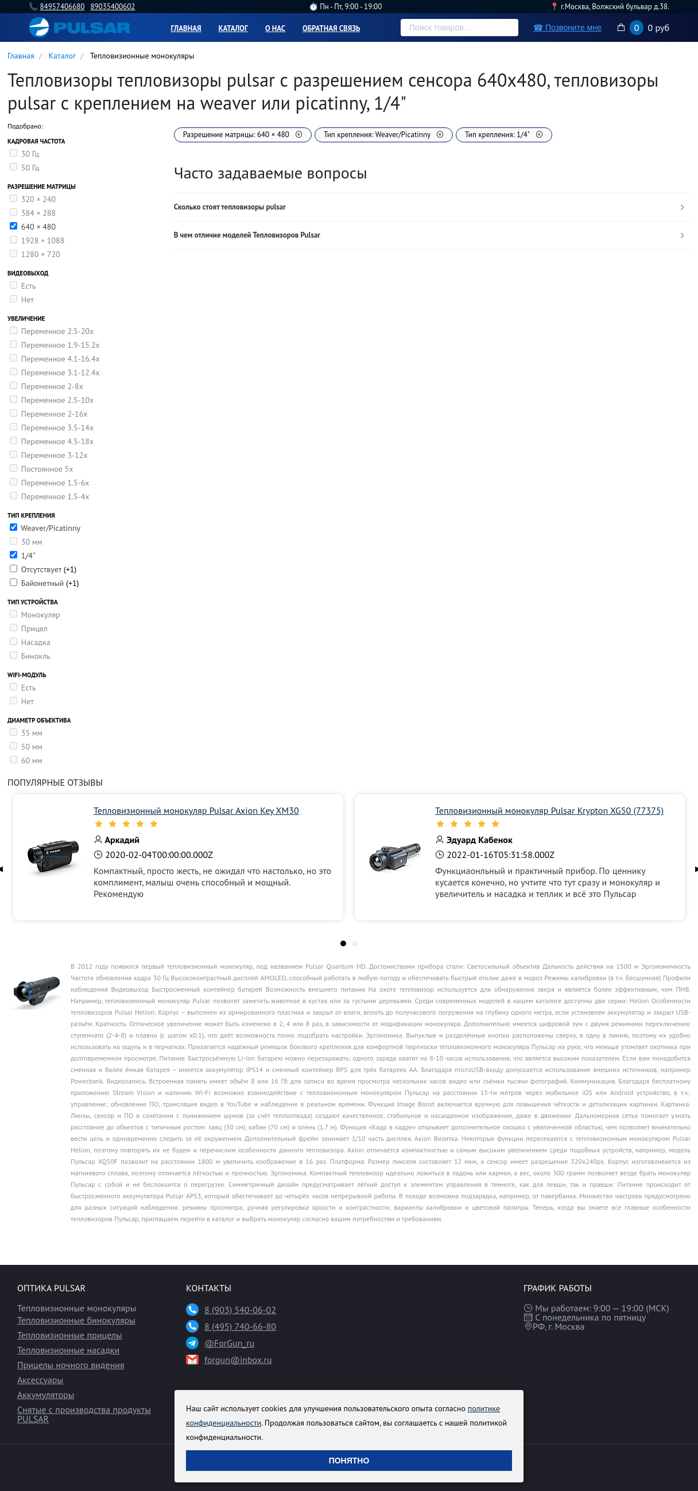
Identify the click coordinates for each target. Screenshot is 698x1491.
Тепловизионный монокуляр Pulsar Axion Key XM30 (196, 810)
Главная (186, 28)
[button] (432, 207)
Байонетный (43, 583)
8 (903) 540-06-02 (240, 1309)
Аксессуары (40, 1379)
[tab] (432, 207)
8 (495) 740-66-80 (240, 1326)
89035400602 (112, 6)
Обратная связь (331, 28)
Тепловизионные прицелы (69, 1335)
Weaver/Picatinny (50, 528)
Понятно (349, 1460)
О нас (275, 28)
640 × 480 (38, 227)
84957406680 (62, 6)
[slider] (213, 823)
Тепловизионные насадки (68, 1350)
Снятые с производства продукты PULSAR (84, 1414)
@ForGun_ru (229, 1343)
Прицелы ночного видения (71, 1364)
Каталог (233, 28)
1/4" (28, 555)
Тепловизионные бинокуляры (76, 1320)
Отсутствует (42, 569)
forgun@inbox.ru (238, 1359)
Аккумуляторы (45, 1394)
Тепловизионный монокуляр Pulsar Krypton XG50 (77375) (549, 810)
